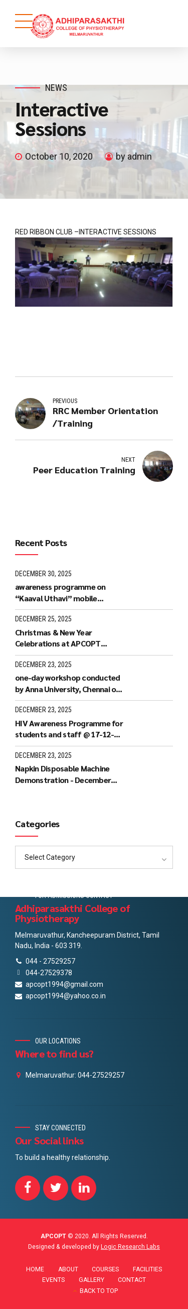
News (56, 87)
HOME (35, 1269)
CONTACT (132, 1279)
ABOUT (68, 1269)
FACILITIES (147, 1269)
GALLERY (91, 1279)
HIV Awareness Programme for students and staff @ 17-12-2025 (69, 729)
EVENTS (53, 1279)
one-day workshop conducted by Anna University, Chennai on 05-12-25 (67, 683)
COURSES (105, 1269)
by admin (134, 156)
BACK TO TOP (99, 1290)
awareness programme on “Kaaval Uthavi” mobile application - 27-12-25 (60, 592)
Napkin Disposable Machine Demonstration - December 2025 (63, 774)
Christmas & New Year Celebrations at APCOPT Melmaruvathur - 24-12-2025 (65, 638)
